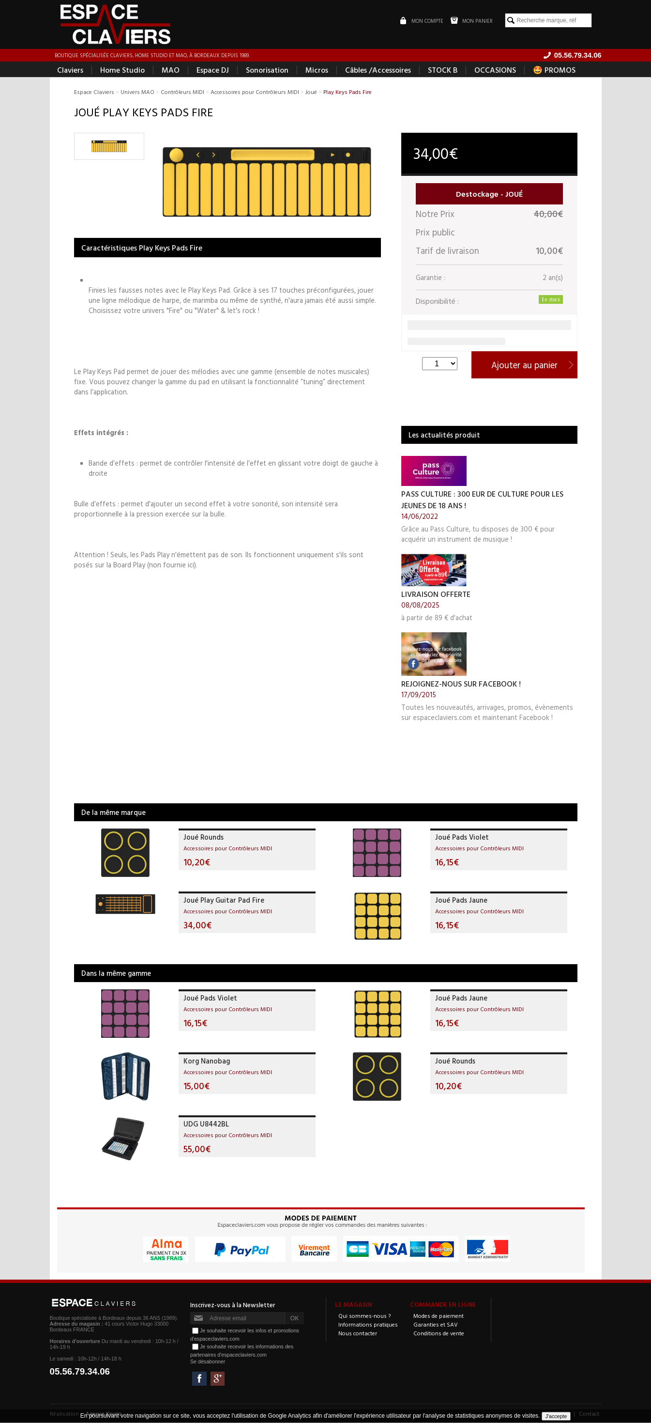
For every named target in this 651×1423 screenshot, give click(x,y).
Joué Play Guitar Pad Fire (223, 901)
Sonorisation (267, 71)
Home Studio (122, 71)
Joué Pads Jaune (461, 901)
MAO (171, 71)
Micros (316, 71)
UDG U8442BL (206, 1125)
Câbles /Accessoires (378, 71)
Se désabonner (207, 1362)
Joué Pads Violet (462, 838)
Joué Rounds (203, 838)
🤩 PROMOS (554, 71)
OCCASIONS (495, 71)
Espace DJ (213, 71)
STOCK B (442, 71)
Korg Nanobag (206, 1062)
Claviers (70, 71)
